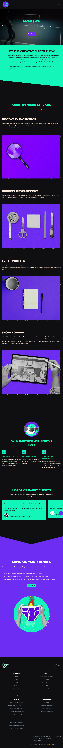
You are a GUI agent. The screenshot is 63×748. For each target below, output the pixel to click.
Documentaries (47, 692)
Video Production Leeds (16, 722)
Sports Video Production (16, 702)
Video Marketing (46, 683)
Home (16, 676)
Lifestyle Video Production (16, 715)
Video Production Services (46, 676)
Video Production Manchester (16, 725)
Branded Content (46, 686)
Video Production (46, 708)
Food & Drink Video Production (16, 705)
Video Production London (16, 728)
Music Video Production (16, 708)
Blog (16, 695)
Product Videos (47, 689)
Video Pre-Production (46, 705)
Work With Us (16, 689)
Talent (16, 692)
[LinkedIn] (59, 665)
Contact (16, 686)
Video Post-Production (47, 711)
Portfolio (16, 683)
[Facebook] (56, 665)
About (16, 679)
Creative (46, 702)
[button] (59, 4)
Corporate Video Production (16, 711)
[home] (5, 4)
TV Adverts (47, 679)
